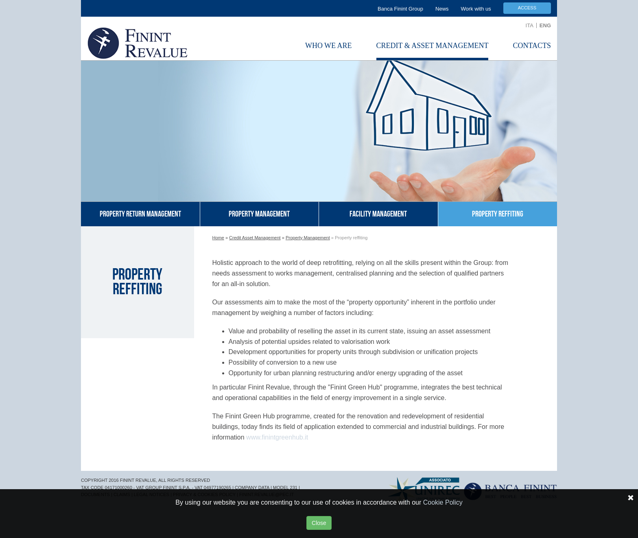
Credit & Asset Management (432, 46)
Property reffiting (497, 214)
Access (527, 7)
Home (218, 237)
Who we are (328, 46)
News (442, 9)
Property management (259, 214)
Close (319, 523)
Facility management (378, 214)
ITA (529, 25)
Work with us (476, 9)
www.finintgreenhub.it (277, 437)
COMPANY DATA (252, 487)
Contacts (532, 46)
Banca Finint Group (400, 9)
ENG (545, 25)
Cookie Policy (443, 502)
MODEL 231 (285, 487)
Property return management (140, 214)
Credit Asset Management (255, 237)
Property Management (308, 237)
